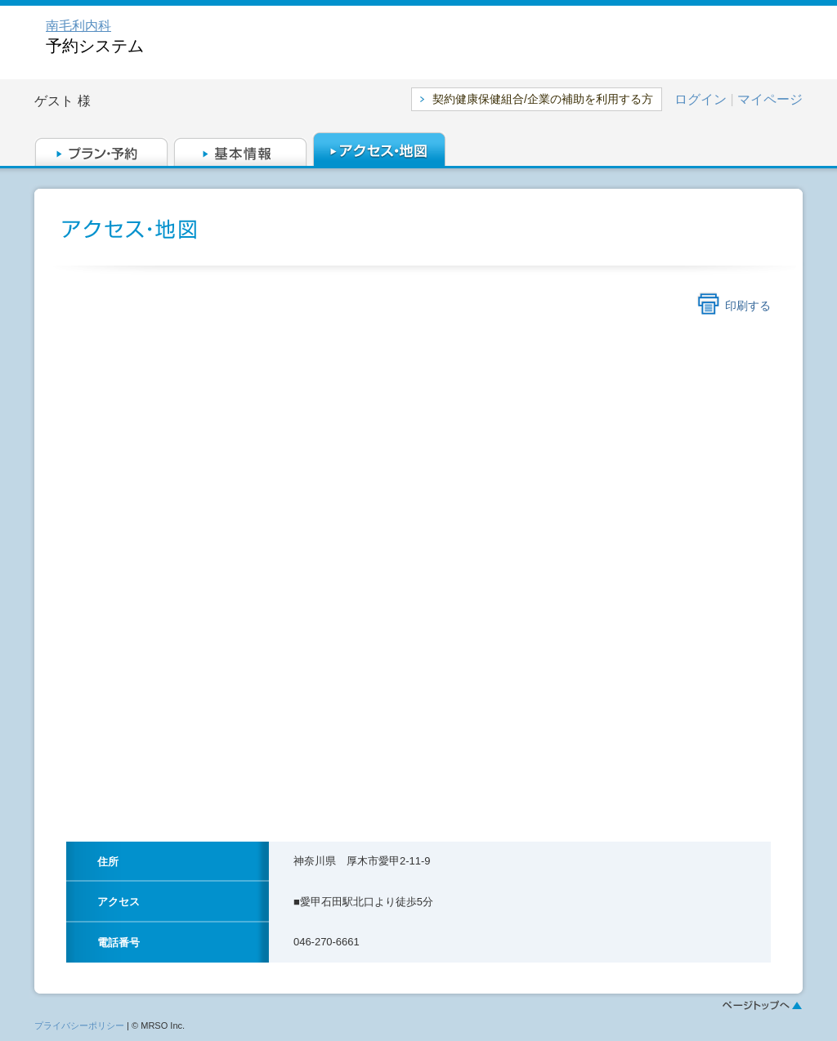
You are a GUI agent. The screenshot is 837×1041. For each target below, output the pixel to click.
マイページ (770, 99)
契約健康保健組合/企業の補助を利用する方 (542, 98)
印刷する (748, 305)
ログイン (700, 99)
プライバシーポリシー (79, 1025)
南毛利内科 (78, 26)
